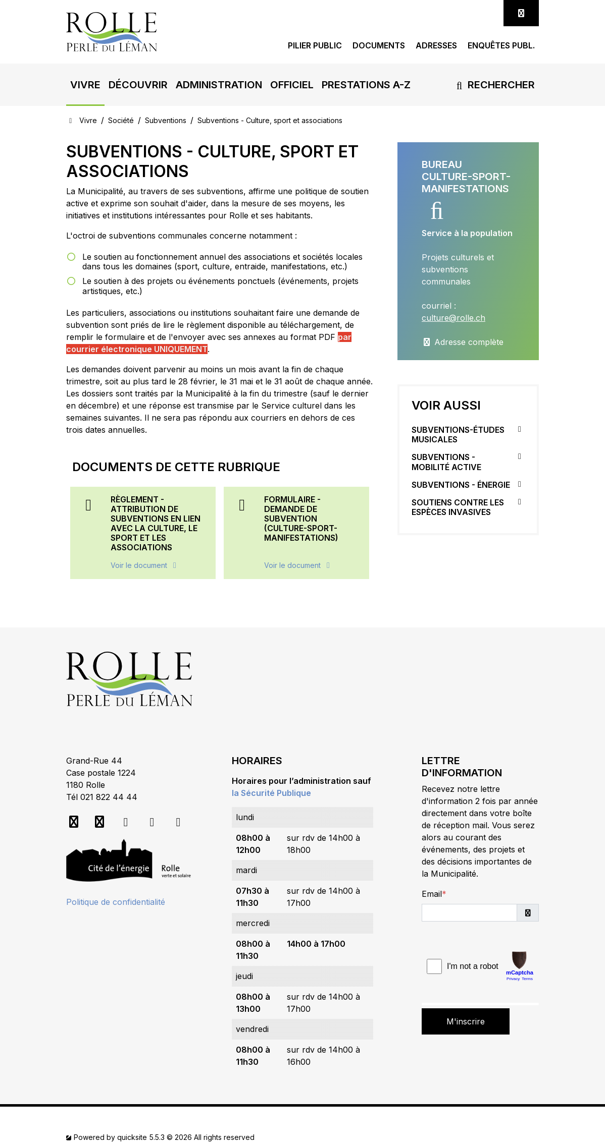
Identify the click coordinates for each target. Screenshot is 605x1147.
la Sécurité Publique (271, 793)
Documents (378, 45)
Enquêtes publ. (501, 45)
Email (432, 894)
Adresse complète (462, 342)
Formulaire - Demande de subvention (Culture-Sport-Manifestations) (301, 518)
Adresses (436, 45)
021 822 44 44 (108, 797)
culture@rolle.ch (453, 318)
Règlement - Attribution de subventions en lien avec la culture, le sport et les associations (155, 523)
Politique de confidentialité (115, 902)
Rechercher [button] (493, 85)
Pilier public (315, 45)
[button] (85, 85)
